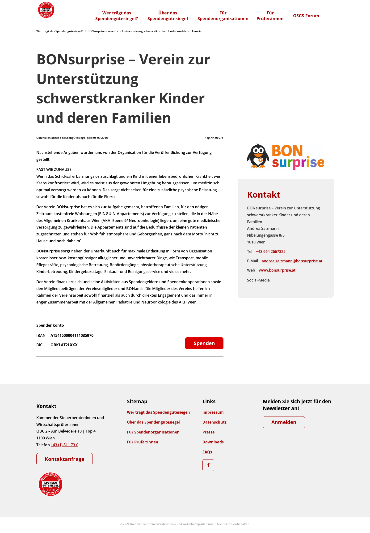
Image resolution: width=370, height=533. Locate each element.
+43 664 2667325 (271, 251)
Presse (208, 432)
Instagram (287, 280)
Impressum (213, 412)
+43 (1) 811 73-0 (64, 444)
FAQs (207, 452)
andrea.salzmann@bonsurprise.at (292, 261)
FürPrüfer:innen (270, 15)
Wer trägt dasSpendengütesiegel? (116, 15)
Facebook (277, 280)
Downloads (213, 442)
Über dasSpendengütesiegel (167, 15)
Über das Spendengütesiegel (153, 422)
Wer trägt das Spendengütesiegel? (59, 31)
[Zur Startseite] (45, 10)
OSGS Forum (306, 15)
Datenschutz (214, 422)
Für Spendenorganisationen (153, 432)
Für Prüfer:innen (142, 442)
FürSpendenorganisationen (223, 15)
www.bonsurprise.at (277, 270)
